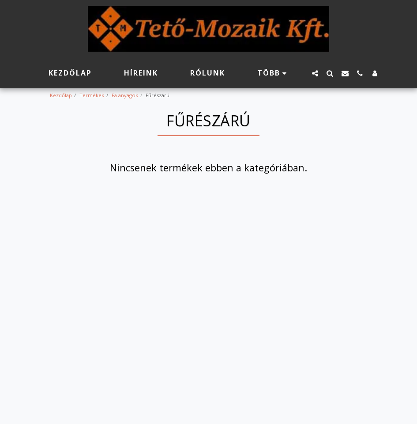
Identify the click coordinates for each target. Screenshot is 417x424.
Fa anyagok (125, 95)
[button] (315, 73)
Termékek (91, 95)
